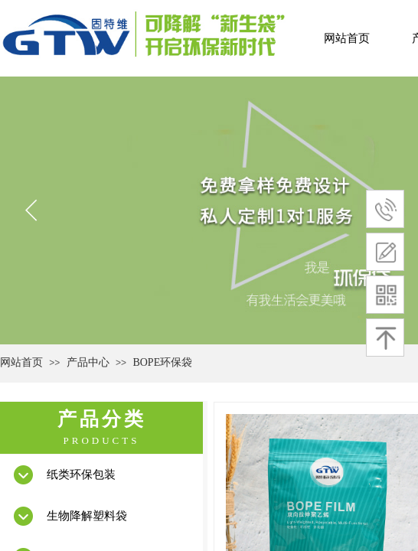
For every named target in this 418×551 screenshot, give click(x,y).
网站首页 (347, 38)
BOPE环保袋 (162, 362)
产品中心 (88, 362)
